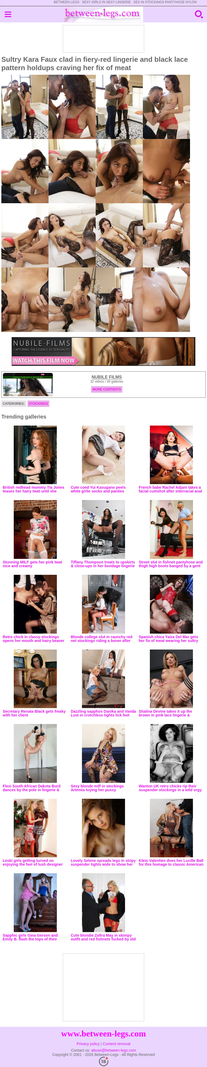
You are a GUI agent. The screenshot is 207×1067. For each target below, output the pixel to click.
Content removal (116, 1044)
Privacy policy (88, 1044)
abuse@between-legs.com (113, 1050)
